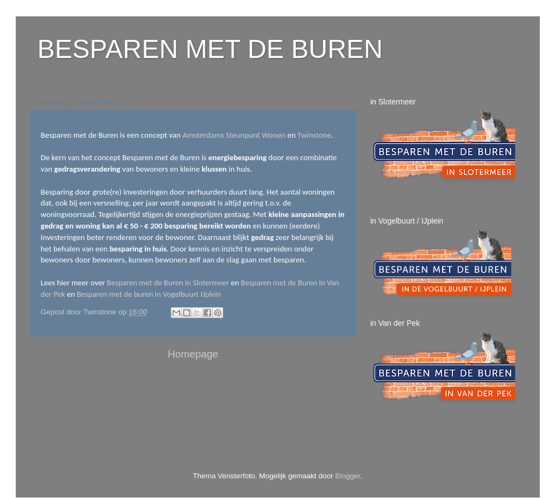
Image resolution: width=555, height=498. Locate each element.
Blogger (347, 476)
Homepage (193, 354)
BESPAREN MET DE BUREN (210, 48)
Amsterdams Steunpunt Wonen (233, 135)
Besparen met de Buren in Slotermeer (168, 283)
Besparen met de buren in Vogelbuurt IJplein (149, 294)
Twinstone (314, 135)
